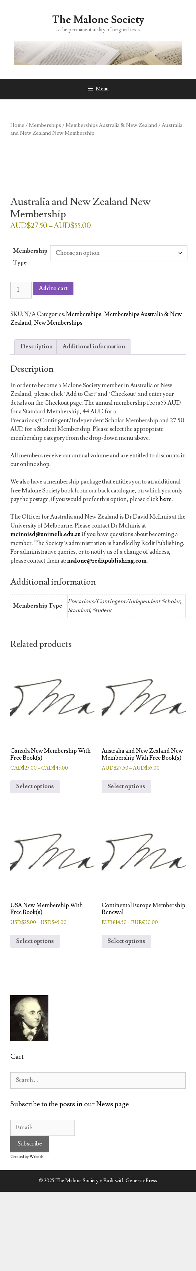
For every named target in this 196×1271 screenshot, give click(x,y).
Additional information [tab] (93, 346)
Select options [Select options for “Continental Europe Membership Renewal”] (126, 941)
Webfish (37, 1156)
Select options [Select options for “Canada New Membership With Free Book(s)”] (35, 786)
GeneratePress (141, 1180)
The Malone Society (98, 19)
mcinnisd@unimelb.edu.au (45, 534)
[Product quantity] (21, 290)
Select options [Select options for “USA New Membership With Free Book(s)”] (35, 941)
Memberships (45, 125)
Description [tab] (37, 346)
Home (17, 125)
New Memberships (58, 323)
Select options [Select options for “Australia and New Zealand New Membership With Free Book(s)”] (126, 786)
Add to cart (53, 288)
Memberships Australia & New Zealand (111, 125)
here (165, 499)
